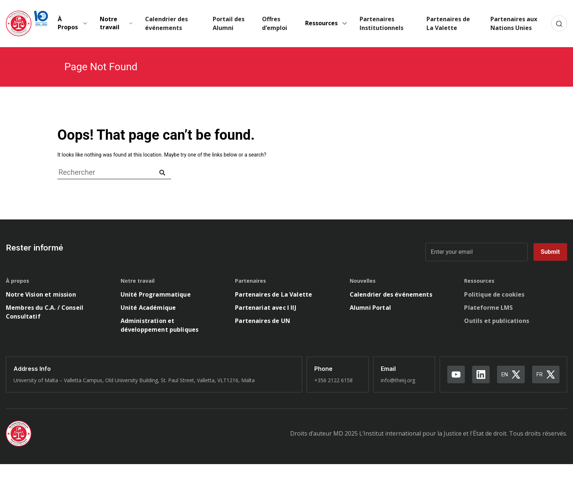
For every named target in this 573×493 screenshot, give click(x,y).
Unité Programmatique (156, 294)
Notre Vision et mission (41, 294)
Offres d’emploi (274, 23)
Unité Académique (148, 308)
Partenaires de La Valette (448, 23)
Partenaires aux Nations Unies (513, 23)
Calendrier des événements (166, 23)
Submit (550, 251)
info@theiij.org (398, 380)
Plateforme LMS (488, 308)
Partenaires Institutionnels (381, 23)
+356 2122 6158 (333, 380)
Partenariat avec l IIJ (265, 308)
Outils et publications (496, 321)
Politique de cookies (494, 294)
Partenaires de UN (262, 321)
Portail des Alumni (228, 23)
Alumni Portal (370, 308)
